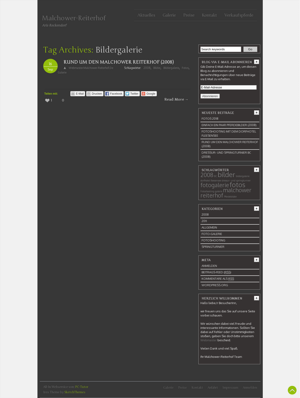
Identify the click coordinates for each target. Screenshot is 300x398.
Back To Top (292, 390)
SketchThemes (74, 392)
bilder (156, 68)
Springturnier (213, 246)
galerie (62, 72)
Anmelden (209, 266)
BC (215, 176)
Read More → (176, 99)
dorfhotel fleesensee (210, 180)
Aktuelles (146, 15)
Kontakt (209, 15)
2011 (204, 221)
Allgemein (209, 227)
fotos (185, 68)
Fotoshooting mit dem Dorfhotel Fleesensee (229, 133)
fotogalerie (214, 185)
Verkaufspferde (238, 15)
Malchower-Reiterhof (74, 18)
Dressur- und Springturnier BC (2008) (226, 154)
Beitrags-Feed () (216, 272)
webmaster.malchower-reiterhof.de (91, 68)
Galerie (169, 15)
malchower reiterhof (225, 192)
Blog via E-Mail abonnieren (227, 62)
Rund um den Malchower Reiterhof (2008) (118, 62)
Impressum (230, 388)
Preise (188, 15)
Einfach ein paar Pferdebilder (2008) (229, 125)
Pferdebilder (230, 196)
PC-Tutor (81, 387)
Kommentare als (218, 279)
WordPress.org (215, 285)
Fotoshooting (207, 191)
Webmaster (208, 340)
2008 (147, 68)
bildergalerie (171, 68)
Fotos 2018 (210, 118)
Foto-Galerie (212, 234)
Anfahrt (213, 388)
